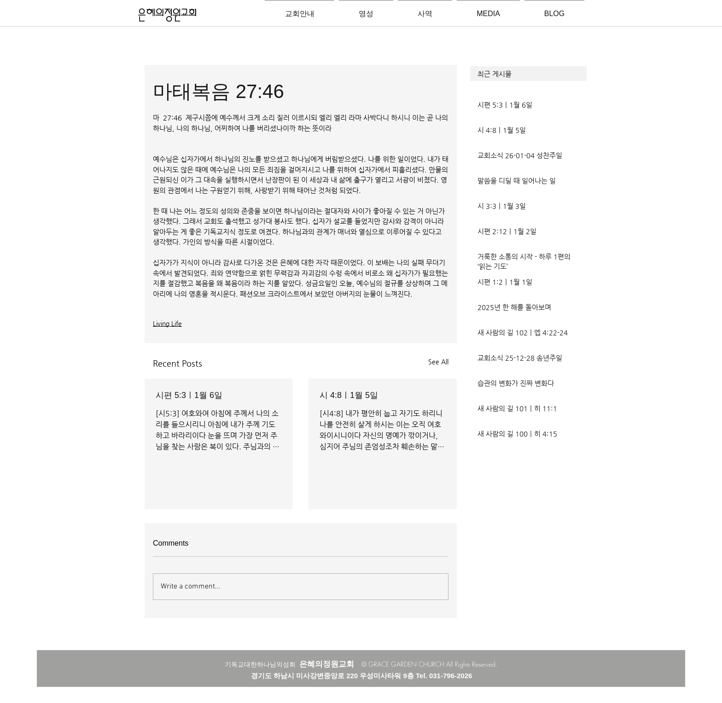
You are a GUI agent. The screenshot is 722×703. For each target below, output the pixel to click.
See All (438, 361)
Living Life (167, 323)
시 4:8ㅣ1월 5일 (349, 395)
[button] (528, 73)
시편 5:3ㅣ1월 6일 (189, 395)
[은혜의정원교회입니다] (167, 15)
